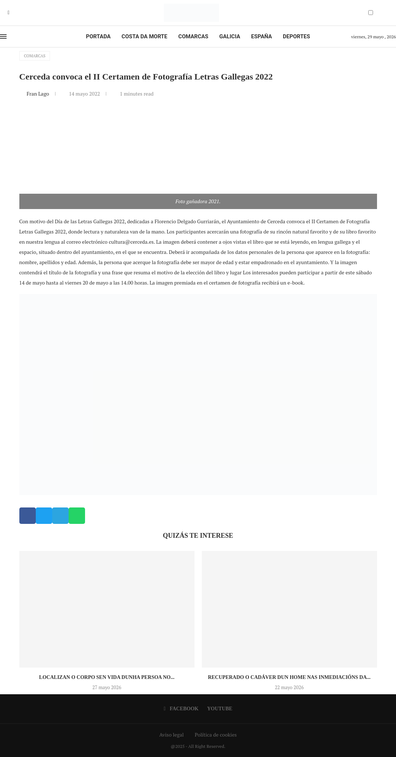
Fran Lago (38, 93)
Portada (98, 36)
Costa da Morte (145, 36)
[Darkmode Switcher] (370, 12)
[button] (27, 515)
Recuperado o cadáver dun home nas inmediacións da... (289, 677)
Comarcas (193, 36)
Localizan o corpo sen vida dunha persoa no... (106, 677)
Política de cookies (216, 734)
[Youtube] (217, 708)
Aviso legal (171, 734)
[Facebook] (8, 13)
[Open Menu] (3, 36)
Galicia (229, 36)
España (261, 36)
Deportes (296, 36)
